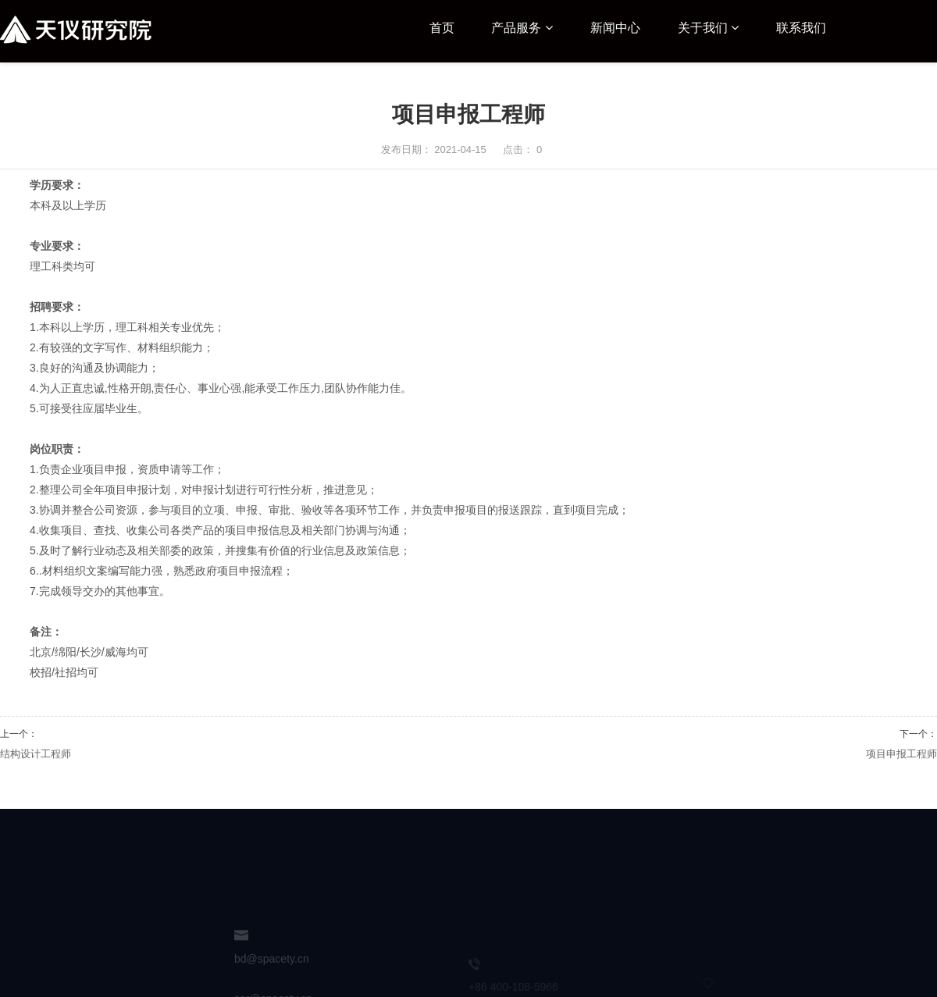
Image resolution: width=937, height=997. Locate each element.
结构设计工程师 (35, 754)
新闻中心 (615, 27)
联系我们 (801, 27)
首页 (441, 27)
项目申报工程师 (901, 754)
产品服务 (521, 27)
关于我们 (708, 27)
